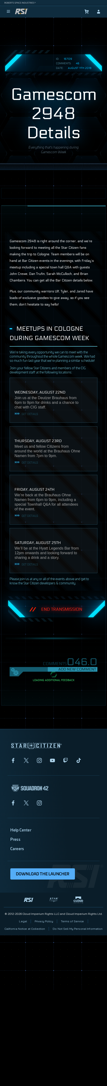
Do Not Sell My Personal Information (78, 928)
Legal (23, 921)
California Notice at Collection (24, 928)
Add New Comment (77, 669)
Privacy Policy (44, 921)
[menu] (8, 11)
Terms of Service (72, 921)
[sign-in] (98, 11)
